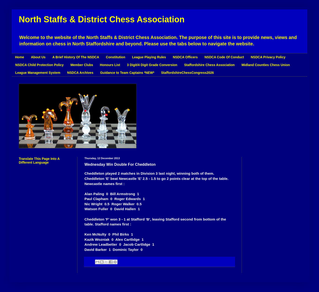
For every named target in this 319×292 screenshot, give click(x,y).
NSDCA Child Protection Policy (39, 65)
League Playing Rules (149, 57)
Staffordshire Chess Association (209, 65)
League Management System (37, 73)
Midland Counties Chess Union (266, 65)
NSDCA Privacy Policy (268, 57)
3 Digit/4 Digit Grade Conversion (152, 65)
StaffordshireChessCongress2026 (187, 73)
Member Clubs (81, 65)
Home (19, 57)
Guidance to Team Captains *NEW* (127, 73)
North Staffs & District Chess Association (102, 19)
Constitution (115, 57)
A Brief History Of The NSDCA (75, 57)
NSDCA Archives (80, 73)
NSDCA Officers (185, 57)
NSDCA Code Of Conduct (224, 57)
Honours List (110, 65)
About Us (38, 57)
